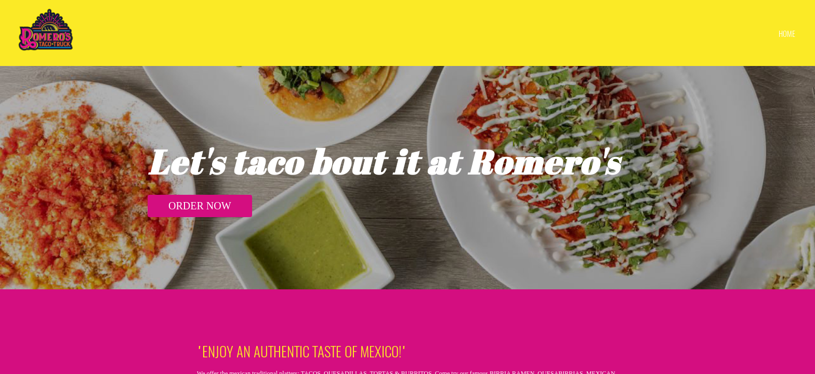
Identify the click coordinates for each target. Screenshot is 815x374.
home (787, 33)
